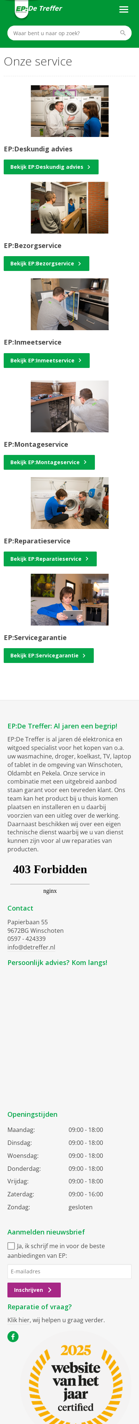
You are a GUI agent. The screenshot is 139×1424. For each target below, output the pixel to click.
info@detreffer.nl (31, 947)
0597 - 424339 (26, 939)
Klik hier (18, 1320)
